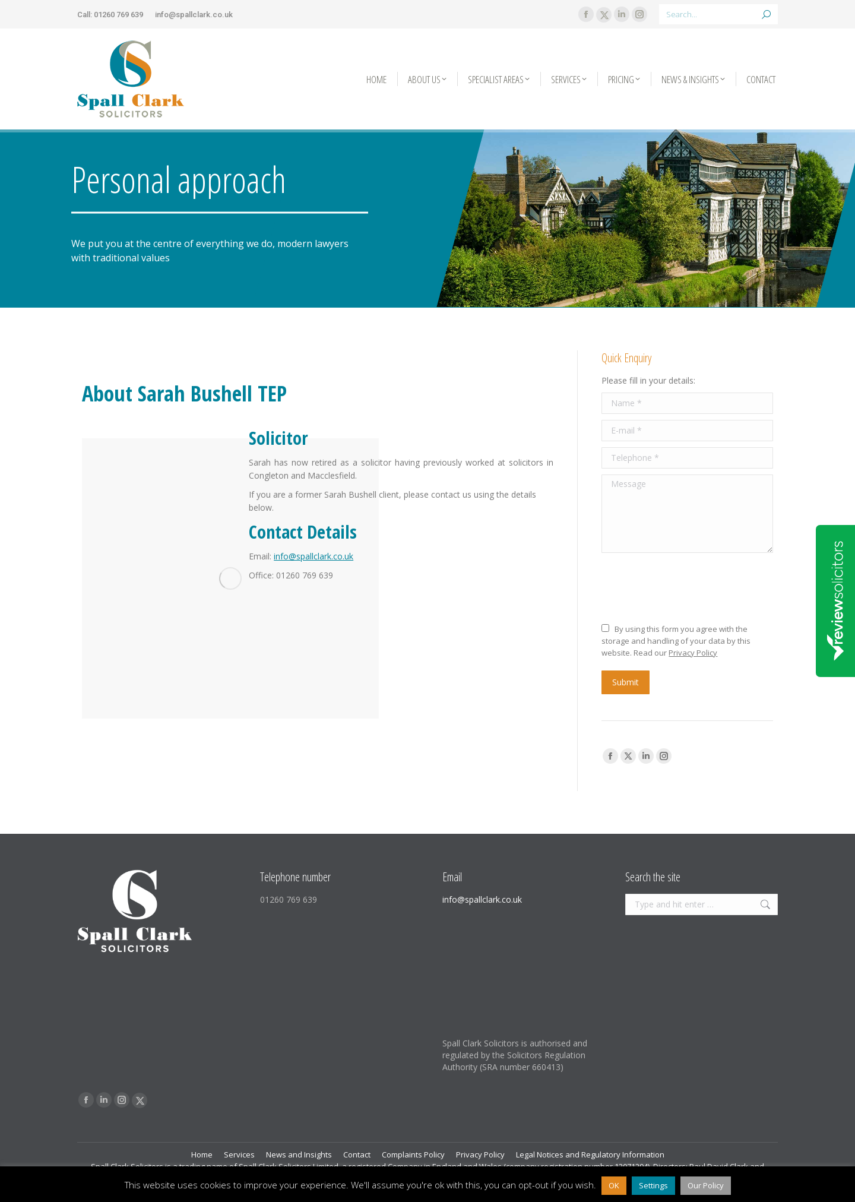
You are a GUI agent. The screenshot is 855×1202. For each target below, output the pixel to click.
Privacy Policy (693, 652)
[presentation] (691, 588)
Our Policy (706, 1185)
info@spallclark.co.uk (194, 14)
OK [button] (614, 1185)
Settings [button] (653, 1185)
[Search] (718, 14)
